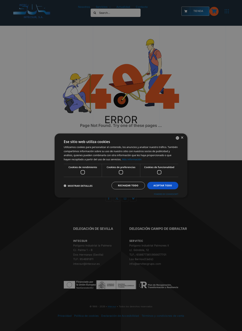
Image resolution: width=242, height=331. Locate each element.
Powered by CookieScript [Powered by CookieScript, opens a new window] (166, 194)
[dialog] (121, 165)
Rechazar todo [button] (128, 185)
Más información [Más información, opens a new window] (131, 159)
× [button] (182, 138)
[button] (78, 185)
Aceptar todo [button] (163, 185)
